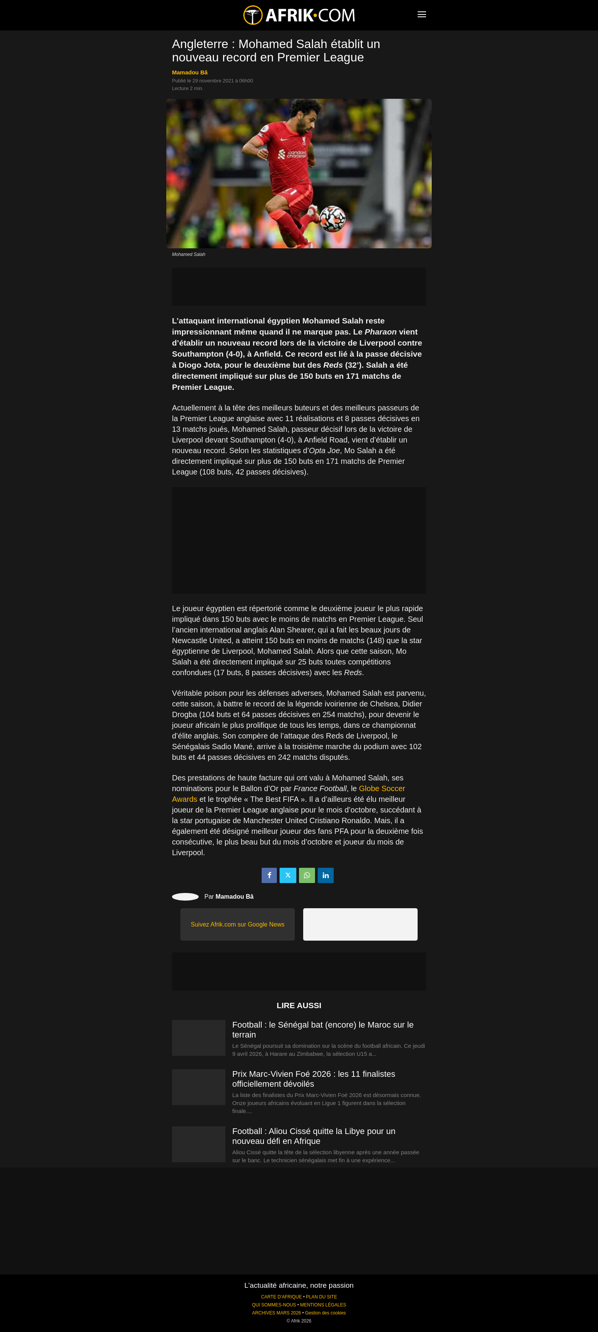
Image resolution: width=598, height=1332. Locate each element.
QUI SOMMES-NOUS (274, 1305)
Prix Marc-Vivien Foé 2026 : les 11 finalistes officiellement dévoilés (313, 1079)
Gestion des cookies (325, 1313)
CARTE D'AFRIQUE (281, 1297)
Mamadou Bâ (189, 72)
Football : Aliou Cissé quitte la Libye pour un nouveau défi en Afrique (313, 1136)
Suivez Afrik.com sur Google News (237, 924)
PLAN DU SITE (321, 1297)
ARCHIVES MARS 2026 (276, 1313)
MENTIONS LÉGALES (323, 1305)
